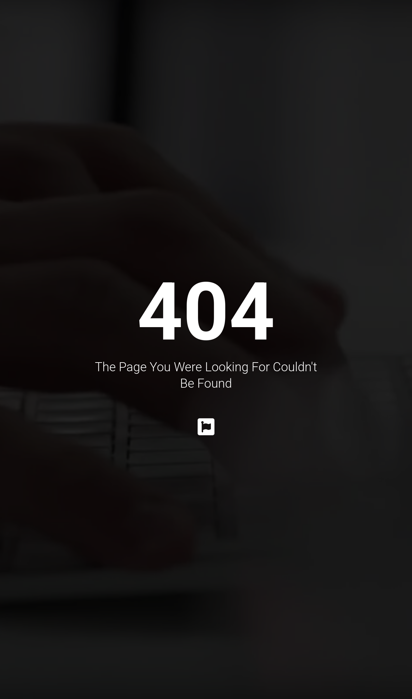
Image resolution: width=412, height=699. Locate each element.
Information (310, 19)
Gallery (260, 19)
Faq (351, 19)
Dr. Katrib (96, 19)
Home (58, 19)
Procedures (144, 19)
